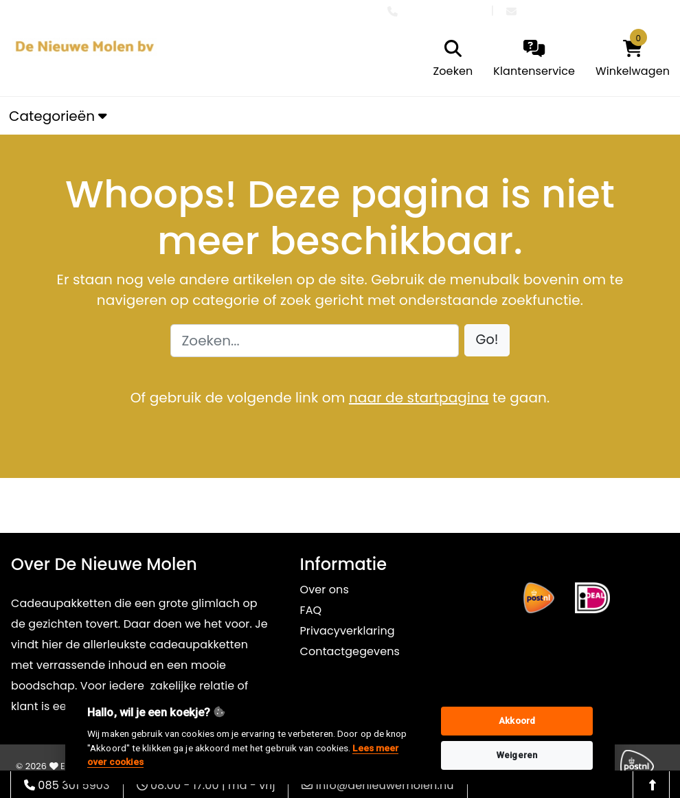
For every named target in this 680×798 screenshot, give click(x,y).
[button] (487, 340)
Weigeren (517, 755)
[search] (453, 60)
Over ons (324, 589)
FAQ (311, 610)
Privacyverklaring (347, 631)
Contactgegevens (350, 651)
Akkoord (517, 721)
